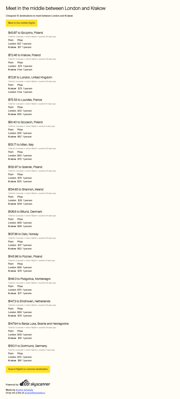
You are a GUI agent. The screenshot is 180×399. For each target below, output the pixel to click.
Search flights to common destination (28, 369)
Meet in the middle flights (21, 22)
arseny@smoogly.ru (35, 392)
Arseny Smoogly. (24, 389)
